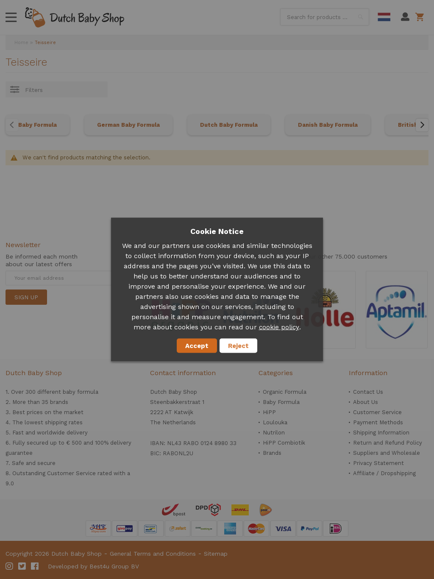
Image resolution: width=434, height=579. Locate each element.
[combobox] (324, 16)
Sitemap (216, 553)
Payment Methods (378, 422)
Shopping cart (421, 16)
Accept (197, 346)
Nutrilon (274, 432)
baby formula (80, 392)
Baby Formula (37, 125)
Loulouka (275, 422)
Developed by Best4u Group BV (93, 566)
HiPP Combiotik (284, 443)
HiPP (269, 412)
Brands (272, 453)
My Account (405, 16)
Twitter (22, 566)
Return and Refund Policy (387, 443)
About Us (365, 402)
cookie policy (279, 327)
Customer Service (377, 412)
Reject (238, 346)
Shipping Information (381, 432)
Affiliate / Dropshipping (384, 473)
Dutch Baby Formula (229, 125)
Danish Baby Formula (328, 125)
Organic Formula (284, 392)
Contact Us (368, 392)
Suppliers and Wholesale (386, 453)
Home (21, 42)
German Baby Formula (128, 125)
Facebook (35, 566)
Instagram (10, 566)
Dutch (384, 17)
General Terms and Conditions (153, 553)
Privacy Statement (378, 463)
